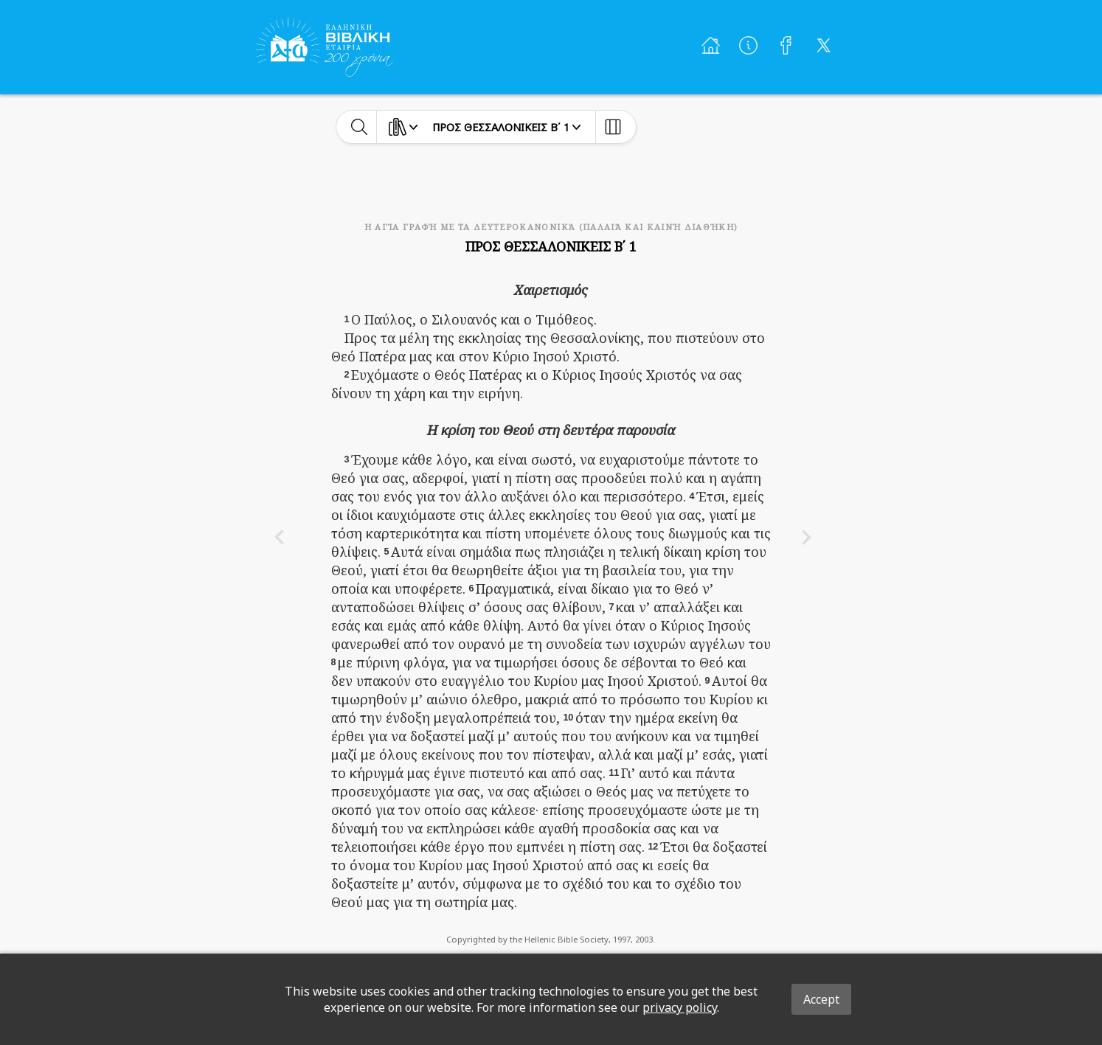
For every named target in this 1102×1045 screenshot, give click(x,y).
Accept (821, 999)
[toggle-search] (359, 127)
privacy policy (679, 1007)
